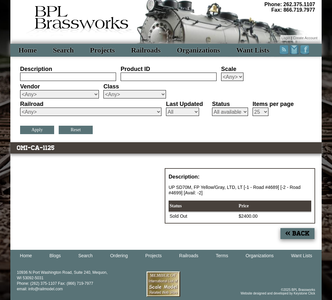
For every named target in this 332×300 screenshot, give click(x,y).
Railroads (145, 50)
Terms (222, 255)
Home (27, 50)
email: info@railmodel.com (40, 289)
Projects (102, 50)
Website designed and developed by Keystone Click (278, 293)
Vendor (30, 86)
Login (285, 38)
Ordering (119, 255)
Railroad (31, 104)
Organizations (198, 50)
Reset (76, 129)
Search (63, 50)
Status (221, 104)
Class (111, 86)
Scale (228, 69)
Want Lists (252, 50)
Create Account (305, 38)
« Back (297, 233)
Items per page (273, 104)
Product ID (135, 69)
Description (36, 69)
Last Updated (184, 104)
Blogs (55, 255)
